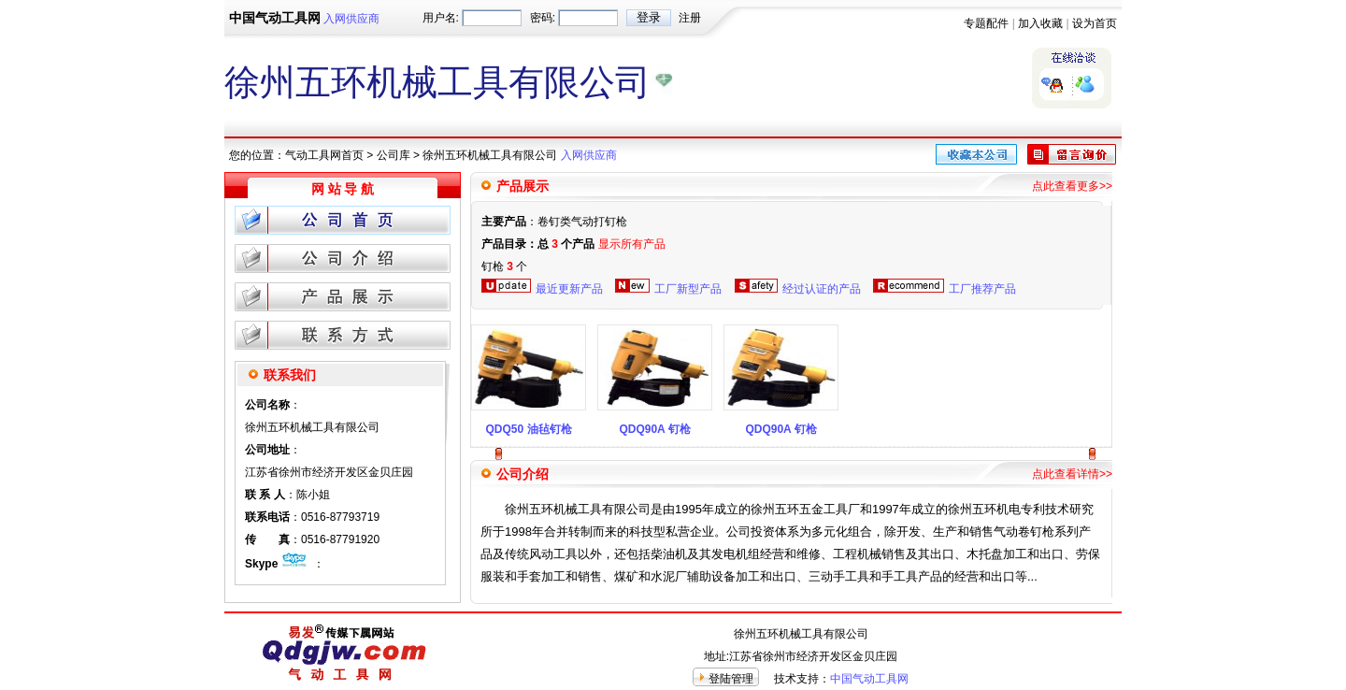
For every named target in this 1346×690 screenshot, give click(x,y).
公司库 (393, 155)
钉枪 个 (504, 266)
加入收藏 (1040, 23)
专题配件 (986, 23)
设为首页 (1094, 23)
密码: (542, 17)
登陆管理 (731, 678)
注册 (690, 17)
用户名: (440, 17)
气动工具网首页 (324, 155)
